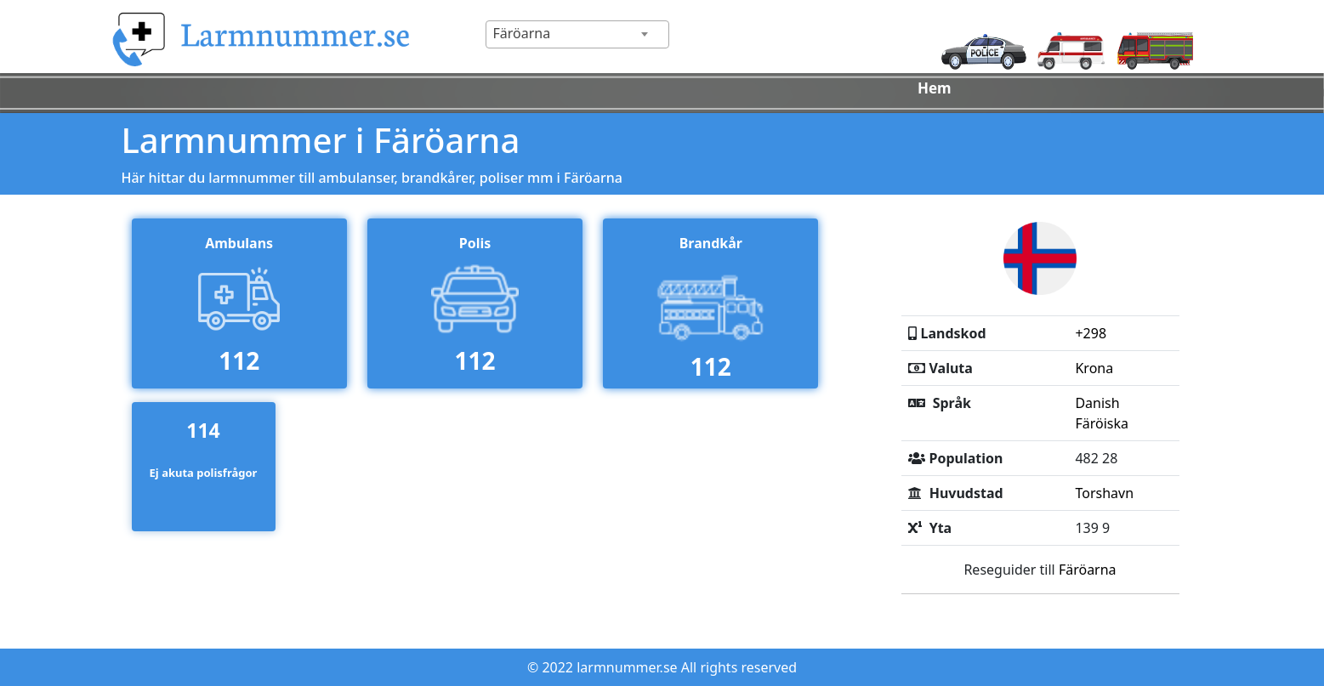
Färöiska (1101, 423)
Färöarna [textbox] (522, 33)
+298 (1090, 333)
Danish (1097, 403)
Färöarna (1088, 569)
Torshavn (1104, 493)
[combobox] (577, 34)
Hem (935, 88)
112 (239, 360)
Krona (1094, 368)
